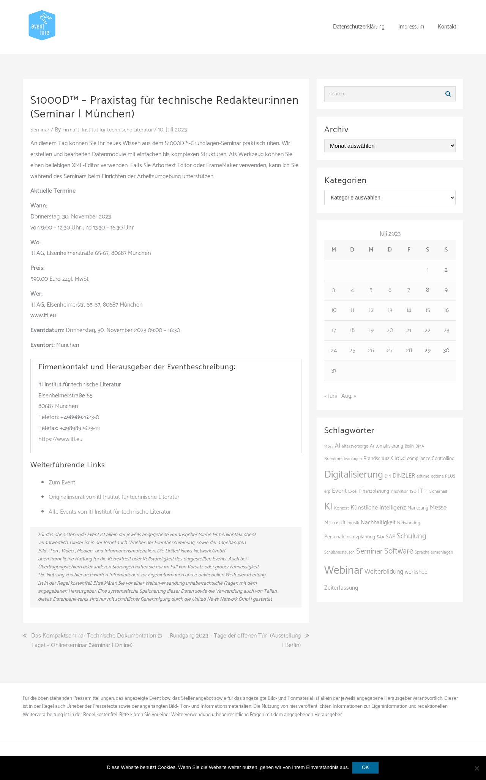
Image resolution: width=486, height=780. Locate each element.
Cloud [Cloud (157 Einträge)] (398, 458)
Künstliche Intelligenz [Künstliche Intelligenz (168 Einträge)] (378, 508)
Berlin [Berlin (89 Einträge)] (409, 446)
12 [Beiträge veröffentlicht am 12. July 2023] (371, 310)
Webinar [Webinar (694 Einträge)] (343, 571)
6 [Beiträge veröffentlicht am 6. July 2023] (389, 290)
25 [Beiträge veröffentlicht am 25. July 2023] (352, 350)
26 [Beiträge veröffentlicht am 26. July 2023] (371, 350)
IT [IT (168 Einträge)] (420, 491)
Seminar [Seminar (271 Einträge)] (369, 551)
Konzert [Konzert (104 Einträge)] (341, 508)
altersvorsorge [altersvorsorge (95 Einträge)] (355, 446)
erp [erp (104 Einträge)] (327, 491)
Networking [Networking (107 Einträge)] (408, 523)
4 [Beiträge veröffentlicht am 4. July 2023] (352, 290)
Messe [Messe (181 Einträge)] (438, 507)
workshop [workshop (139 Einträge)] (416, 572)
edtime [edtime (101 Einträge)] (423, 476)
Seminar (40, 130)
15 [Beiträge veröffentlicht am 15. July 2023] (427, 310)
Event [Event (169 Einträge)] (339, 491)
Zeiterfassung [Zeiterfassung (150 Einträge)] (341, 588)
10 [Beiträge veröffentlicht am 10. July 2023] (333, 310)
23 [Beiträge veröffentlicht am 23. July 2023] (446, 330)
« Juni (330, 396)
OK (366, 768)
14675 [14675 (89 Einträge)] (328, 446)
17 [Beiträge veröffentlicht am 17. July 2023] (333, 330)
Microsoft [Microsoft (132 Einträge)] (335, 522)
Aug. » (348, 396)
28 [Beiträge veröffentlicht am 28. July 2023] (409, 350)
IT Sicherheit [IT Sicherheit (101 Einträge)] (435, 491)
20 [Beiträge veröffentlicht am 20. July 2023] (390, 330)
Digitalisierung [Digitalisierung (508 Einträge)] (353, 475)
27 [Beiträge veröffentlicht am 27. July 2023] (390, 350)
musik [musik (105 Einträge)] (353, 523)
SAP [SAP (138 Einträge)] (390, 536)
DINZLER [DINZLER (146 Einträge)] (404, 476)
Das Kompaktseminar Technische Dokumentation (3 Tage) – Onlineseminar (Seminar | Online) (96, 640)
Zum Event (62, 483)
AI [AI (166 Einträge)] (337, 446)
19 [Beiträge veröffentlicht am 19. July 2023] (371, 330)
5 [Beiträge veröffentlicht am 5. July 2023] (370, 290)
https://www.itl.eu (60, 439)
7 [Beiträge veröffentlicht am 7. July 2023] (408, 290)
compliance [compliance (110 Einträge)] (418, 459)
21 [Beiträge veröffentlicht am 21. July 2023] (408, 330)
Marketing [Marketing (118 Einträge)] (417, 508)
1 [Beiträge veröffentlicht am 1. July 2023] (428, 270)
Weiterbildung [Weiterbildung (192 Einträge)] (383, 571)
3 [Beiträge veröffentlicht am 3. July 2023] (333, 290)
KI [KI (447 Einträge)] (328, 507)
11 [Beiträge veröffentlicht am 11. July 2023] (352, 310)
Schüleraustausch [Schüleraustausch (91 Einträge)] (339, 552)
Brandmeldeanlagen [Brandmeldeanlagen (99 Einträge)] (343, 458)
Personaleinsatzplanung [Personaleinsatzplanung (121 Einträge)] (349, 537)
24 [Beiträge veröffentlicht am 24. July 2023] (334, 350)
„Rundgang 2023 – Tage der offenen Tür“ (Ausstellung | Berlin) (234, 640)
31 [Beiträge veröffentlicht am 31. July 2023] (333, 370)
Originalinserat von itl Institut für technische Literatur (114, 497)
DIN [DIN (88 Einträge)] (388, 476)
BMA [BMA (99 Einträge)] (419, 446)
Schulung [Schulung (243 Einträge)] (411, 536)
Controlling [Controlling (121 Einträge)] (443, 458)
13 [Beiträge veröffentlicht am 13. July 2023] (390, 310)
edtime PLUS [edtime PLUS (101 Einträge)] (443, 476)
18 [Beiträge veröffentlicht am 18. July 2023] (352, 330)
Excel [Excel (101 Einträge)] (353, 491)
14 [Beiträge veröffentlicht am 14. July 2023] (408, 310)
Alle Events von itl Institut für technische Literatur (110, 512)
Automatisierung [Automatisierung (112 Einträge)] (386, 446)
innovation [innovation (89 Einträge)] (400, 491)
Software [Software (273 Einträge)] (398, 551)
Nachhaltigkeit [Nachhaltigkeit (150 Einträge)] (378, 522)
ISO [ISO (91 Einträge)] (413, 491)
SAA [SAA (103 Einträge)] (380, 537)
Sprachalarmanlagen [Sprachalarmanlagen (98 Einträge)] (434, 552)
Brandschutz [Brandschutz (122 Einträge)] (376, 458)
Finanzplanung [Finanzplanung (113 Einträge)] (374, 491)
